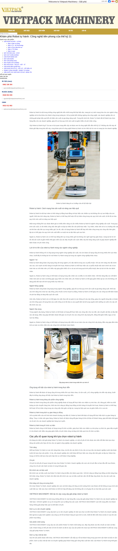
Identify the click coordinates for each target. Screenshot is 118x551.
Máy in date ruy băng (14, 43)
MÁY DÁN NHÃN (9, 59)
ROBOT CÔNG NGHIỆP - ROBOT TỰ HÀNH (16, 70)
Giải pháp (57, 30)
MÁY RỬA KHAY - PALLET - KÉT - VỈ (14, 64)
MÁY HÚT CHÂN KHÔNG (11, 55)
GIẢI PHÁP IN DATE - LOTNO (12, 41)
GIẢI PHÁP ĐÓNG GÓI (10, 57)
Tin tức (71, 30)
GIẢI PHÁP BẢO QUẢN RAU (12, 66)
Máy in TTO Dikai (13, 49)
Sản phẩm (42, 30)
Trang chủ (11, 30)
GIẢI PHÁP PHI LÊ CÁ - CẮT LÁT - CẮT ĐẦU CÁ (18, 68)
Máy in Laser (11, 51)
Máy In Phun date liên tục (15, 47)
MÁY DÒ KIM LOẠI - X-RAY (12, 53)
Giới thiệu (27, 30)
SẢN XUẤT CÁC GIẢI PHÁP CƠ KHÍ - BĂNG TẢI (18, 72)
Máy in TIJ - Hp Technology (15, 45)
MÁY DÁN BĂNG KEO (10, 60)
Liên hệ (84, 30)
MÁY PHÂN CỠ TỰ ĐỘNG (11, 62)
